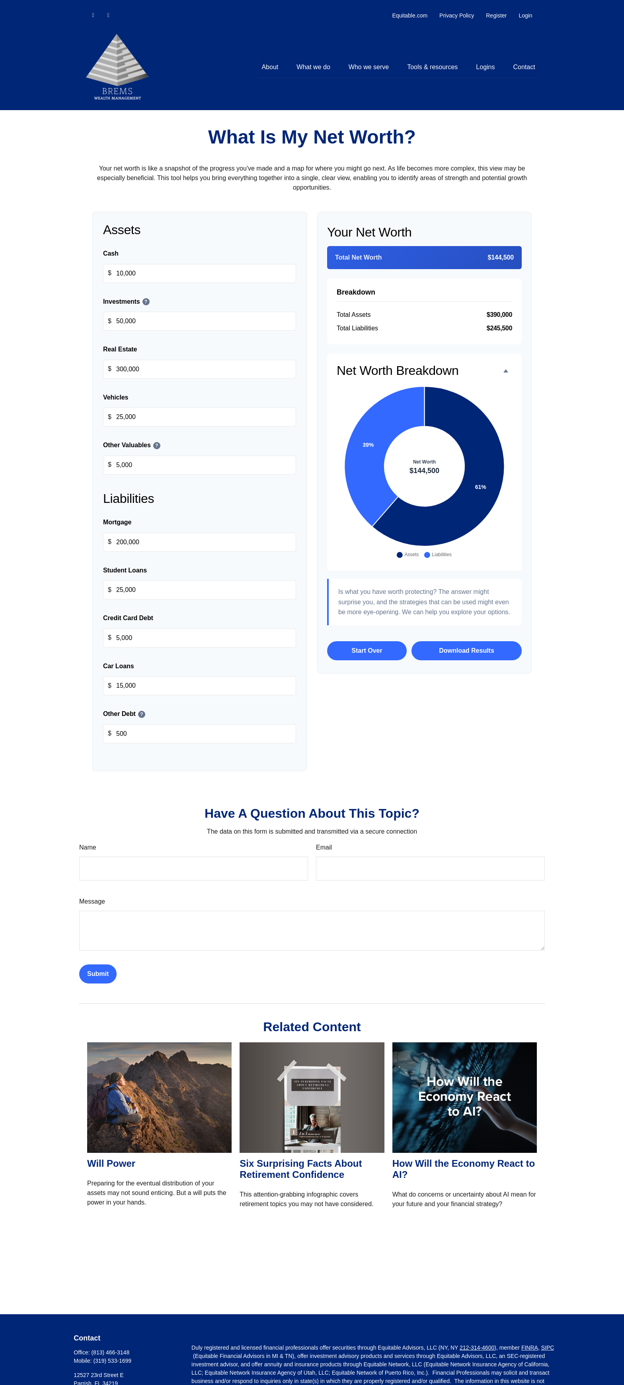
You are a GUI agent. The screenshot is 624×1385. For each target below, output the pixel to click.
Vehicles (115, 389)
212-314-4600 (477, 1340)
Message (92, 893)
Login (525, 8)
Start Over (366, 643)
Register (496, 8)
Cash (111, 245)
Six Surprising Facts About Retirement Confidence (301, 1161)
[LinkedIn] (93, 8)
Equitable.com (409, 8)
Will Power (111, 1155)
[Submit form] (98, 966)
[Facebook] (108, 8)
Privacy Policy (456, 8)
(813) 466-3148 (110, 1345)
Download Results (466, 643)
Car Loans (118, 658)
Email (324, 839)
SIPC (547, 1340)
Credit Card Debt (128, 610)
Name (87, 839)
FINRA (529, 1340)
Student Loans (125, 562)
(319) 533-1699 (112, 1353)
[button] (269, 59)
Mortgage (117, 514)
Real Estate (120, 342)
